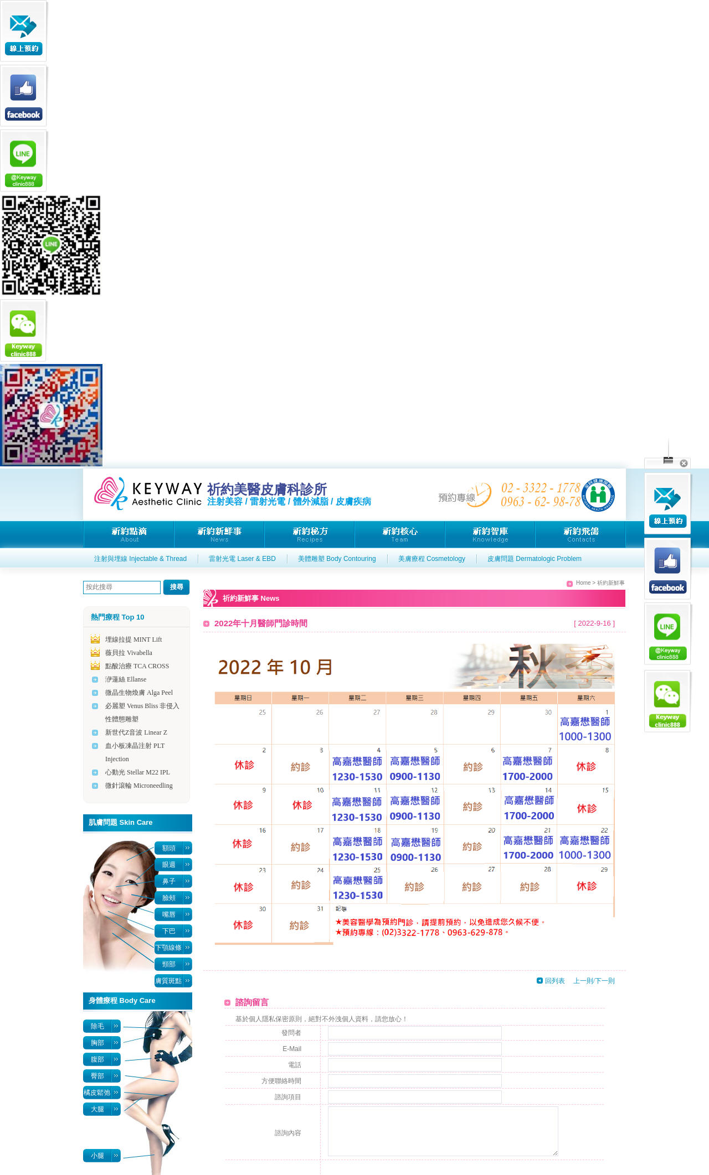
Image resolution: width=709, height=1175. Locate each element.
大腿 (97, 1109)
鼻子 (169, 881)
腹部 (97, 1059)
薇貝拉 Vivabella (128, 653)
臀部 (97, 1076)
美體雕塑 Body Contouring (337, 559)
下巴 (169, 931)
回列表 (555, 981)
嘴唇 (169, 914)
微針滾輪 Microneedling (139, 785)
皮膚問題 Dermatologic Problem (534, 559)
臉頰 (169, 898)
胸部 (97, 1043)
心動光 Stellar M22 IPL (137, 772)
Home (583, 583)
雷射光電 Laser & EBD (242, 559)
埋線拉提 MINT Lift (133, 639)
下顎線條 (168, 948)
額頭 (169, 848)
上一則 (583, 981)
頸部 (169, 964)
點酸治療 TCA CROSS (137, 666)
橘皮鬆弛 (97, 1092)
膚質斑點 (168, 981)
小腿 (97, 1156)
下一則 (605, 981)
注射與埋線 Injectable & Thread (140, 559)
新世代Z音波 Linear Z (136, 732)
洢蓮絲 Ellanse (125, 679)
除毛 (97, 1026)
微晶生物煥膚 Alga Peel (139, 692)
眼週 (169, 865)
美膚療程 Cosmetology (431, 559)
